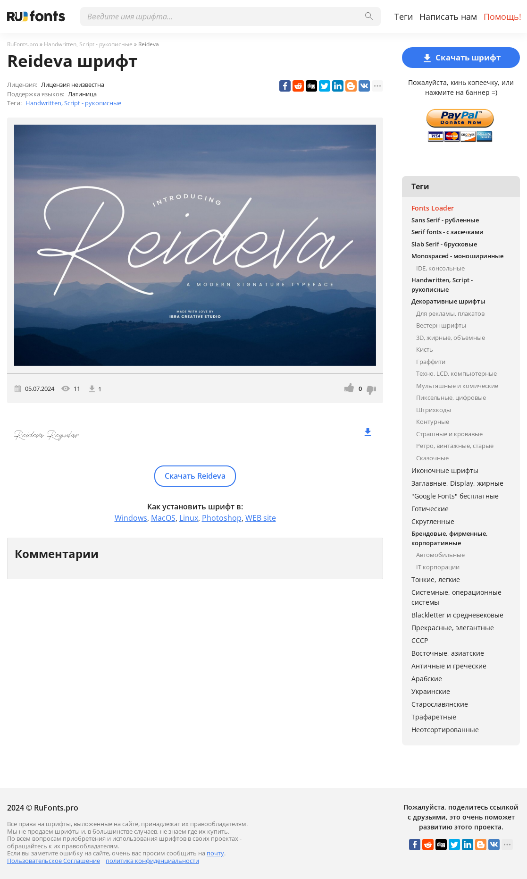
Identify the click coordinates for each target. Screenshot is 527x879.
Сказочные (432, 458)
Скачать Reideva (195, 476)
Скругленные (432, 521)
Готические (430, 508)
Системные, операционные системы (456, 597)
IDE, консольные (440, 268)
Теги (403, 16)
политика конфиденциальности (152, 860)
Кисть (424, 349)
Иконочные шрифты (444, 470)
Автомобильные (440, 554)
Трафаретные (433, 716)
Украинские (430, 691)
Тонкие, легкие (435, 579)
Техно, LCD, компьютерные (456, 373)
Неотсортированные (445, 729)
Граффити (430, 361)
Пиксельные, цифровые (451, 397)
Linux (188, 518)
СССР (419, 640)
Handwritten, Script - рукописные (73, 103)
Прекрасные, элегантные (452, 627)
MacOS (163, 518)
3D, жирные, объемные (450, 337)
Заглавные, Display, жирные (457, 483)
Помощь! (502, 16)
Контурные (432, 421)
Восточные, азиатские (447, 653)
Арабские (426, 678)
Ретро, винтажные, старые (455, 445)
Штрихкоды (433, 410)
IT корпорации (438, 567)
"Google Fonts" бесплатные (455, 495)
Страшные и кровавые (449, 434)
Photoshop (222, 518)
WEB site (260, 518)
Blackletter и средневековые (457, 614)
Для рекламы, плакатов (450, 313)
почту (215, 853)
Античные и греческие (448, 665)
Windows (131, 518)
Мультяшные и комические (457, 385)
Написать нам (448, 16)
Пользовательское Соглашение (53, 860)
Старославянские (439, 704)
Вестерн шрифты (441, 325)
